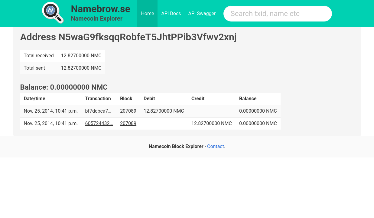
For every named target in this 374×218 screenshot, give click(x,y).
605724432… (99, 123)
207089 (128, 111)
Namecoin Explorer (97, 18)
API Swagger (202, 13)
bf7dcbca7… (98, 111)
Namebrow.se (101, 9)
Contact (215, 146)
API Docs (171, 13)
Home (147, 13)
